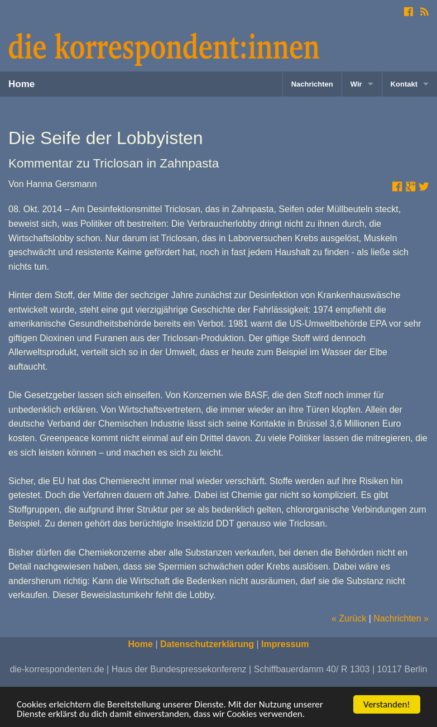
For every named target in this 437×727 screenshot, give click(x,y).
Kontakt (404, 84)
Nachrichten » (401, 618)
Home (21, 84)
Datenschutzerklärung (207, 644)
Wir (356, 84)
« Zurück (349, 618)
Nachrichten (312, 84)
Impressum (285, 644)
